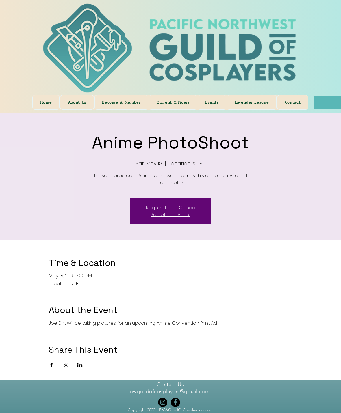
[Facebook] (175, 402)
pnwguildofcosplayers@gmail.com (168, 391)
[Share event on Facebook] (51, 365)
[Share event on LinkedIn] (80, 365)
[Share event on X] (65, 365)
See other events (170, 214)
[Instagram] (162, 402)
